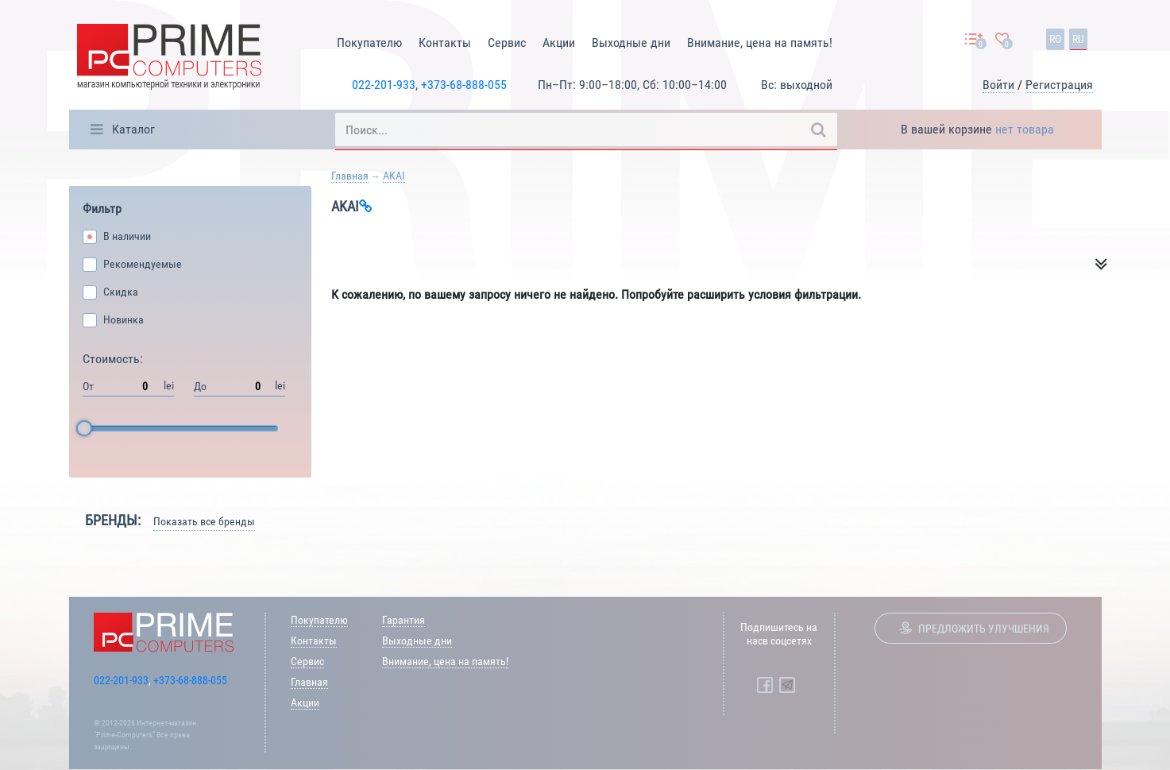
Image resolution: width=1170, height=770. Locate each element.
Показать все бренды (204, 521)
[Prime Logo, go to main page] (169, 59)
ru (1078, 39)
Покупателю (369, 42)
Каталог (133, 129)
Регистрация (1059, 84)
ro (1055, 39)
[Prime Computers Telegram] (787, 685)
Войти (998, 84)
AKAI (394, 175)
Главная (350, 175)
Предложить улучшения (983, 628)
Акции (559, 42)
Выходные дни (631, 42)
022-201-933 (383, 84)
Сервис (507, 42)
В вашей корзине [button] (977, 129)
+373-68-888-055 (464, 84)
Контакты (445, 42)
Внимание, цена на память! (759, 42)
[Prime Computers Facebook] (765, 685)
